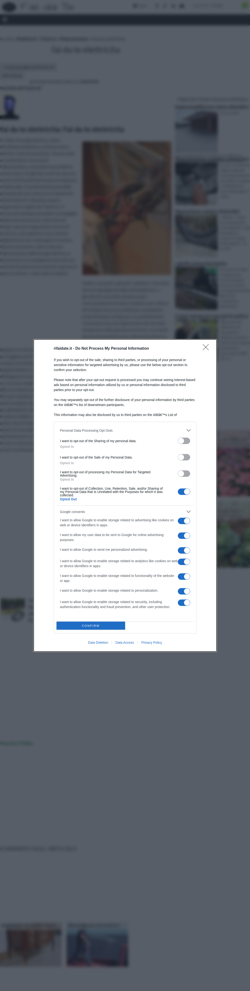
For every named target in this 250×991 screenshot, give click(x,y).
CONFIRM (91, 626)
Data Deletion (98, 642)
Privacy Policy (151, 642)
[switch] (184, 441)
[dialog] (125, 495)
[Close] (207, 348)
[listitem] (125, 430)
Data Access (124, 642)
